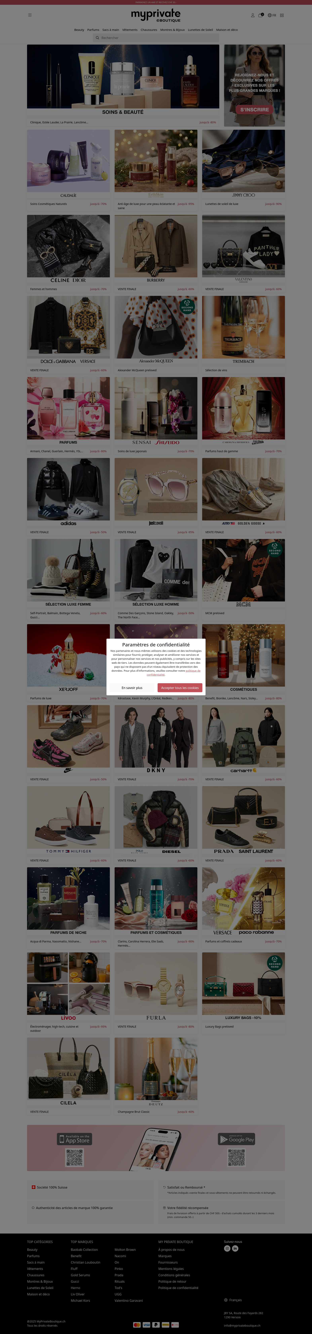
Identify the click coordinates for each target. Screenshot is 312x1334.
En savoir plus (132, 688)
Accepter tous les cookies (180, 688)
